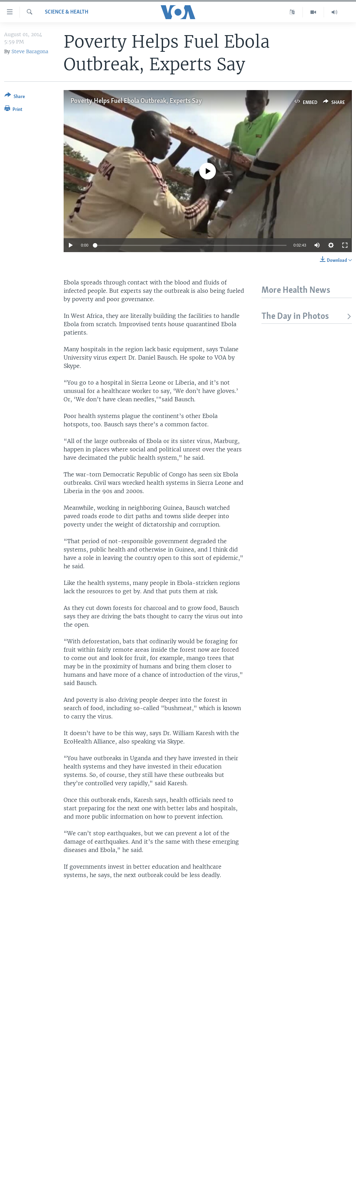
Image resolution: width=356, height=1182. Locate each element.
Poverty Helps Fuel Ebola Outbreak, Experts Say (136, 101)
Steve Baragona (29, 51)
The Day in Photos (306, 316)
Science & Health (66, 12)
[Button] (15, 97)
